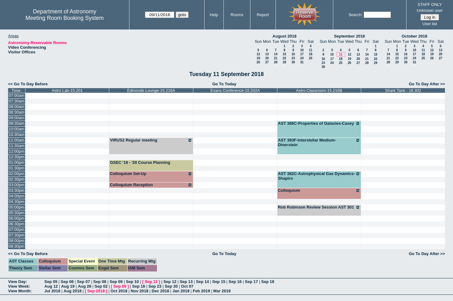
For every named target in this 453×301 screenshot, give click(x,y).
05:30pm (17, 212)
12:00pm (17, 151)
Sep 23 (154, 286)
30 (293, 62)
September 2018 (349, 36)
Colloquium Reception (151, 184)
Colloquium (319, 190)
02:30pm (17, 179)
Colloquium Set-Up (151, 173)
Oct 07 (187, 286)
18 (310, 54)
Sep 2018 (96, 291)
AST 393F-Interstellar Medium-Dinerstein (319, 142)
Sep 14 (202, 281)
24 (301, 58)
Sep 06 (67, 281)
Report (263, 14)
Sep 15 (218, 281)
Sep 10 (132, 281)
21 (275, 58)
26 (258, 62)
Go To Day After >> (427, 84)
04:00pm (17, 196)
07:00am (17, 95)
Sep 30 (171, 286)
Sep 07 (83, 281)
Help (214, 14)
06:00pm (17, 218)
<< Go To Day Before (28, 84)
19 (258, 58)
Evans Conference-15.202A (235, 90)
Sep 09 (116, 281)
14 (275, 54)
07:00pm (17, 229)
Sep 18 (267, 281)
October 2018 (414, 36)
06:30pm (17, 224)
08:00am (17, 106)
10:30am (17, 134)
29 (284, 62)
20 (267, 58)
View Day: (17, 281)
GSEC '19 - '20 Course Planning (140, 162)
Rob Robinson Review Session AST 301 (319, 207)
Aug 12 (51, 286)
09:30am (17, 123)
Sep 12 (170, 281)
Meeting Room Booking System (64, 18)
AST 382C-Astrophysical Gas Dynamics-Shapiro (319, 176)
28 (275, 62)
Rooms (237, 14)
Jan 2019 (181, 291)
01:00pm (17, 162)
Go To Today (224, 84)
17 (301, 54)
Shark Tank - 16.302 (403, 90)
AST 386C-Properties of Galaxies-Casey (319, 123)
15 (284, 54)
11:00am (17, 140)
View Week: (19, 286)
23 (293, 58)
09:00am (17, 117)
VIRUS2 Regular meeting (151, 140)
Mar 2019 (222, 291)
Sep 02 (101, 286)
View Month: (20, 291)
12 (258, 54)
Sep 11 (151, 281)
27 (267, 62)
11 (310, 50)
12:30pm (17, 157)
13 (267, 54)
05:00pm (17, 207)
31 (301, 62)
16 (293, 54)
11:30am (17, 145)
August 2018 (284, 36)
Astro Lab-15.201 (67, 90)
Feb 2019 (201, 291)
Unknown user (429, 10)
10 (301, 50)
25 (310, 58)
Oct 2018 (118, 291)
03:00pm (17, 184)
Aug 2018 (73, 291)
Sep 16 (235, 281)
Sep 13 (186, 281)
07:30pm (17, 235)
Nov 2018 (139, 291)
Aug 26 (84, 286)
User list (429, 23)
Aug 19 (67, 286)
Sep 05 (50, 281)
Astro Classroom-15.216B (319, 90)
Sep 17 (251, 281)
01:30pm (17, 168)
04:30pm (17, 201)
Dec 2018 (160, 291)
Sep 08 (99, 281)
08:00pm (17, 240)
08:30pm (17, 246)
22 (284, 58)
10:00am (17, 129)
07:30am (17, 101)
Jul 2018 (52, 291)
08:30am (17, 112)
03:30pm (17, 190)
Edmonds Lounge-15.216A (151, 90)
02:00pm (17, 173)
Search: (355, 14)
